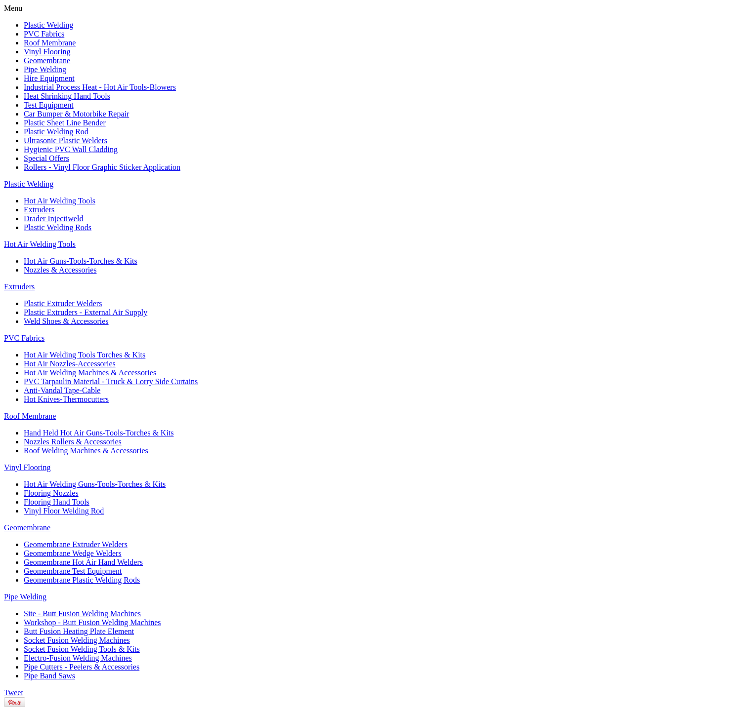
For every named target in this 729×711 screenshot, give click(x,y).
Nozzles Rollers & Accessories (73, 441)
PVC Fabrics (44, 34)
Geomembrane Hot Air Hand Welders (83, 562)
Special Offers (46, 158)
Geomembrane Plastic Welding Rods (82, 580)
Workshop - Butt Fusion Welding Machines (92, 622)
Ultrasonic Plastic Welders (65, 140)
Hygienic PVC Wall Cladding (71, 149)
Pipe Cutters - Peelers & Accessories (81, 667)
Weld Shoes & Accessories (66, 321)
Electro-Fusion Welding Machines (78, 658)
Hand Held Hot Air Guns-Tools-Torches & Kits (99, 433)
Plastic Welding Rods (57, 227)
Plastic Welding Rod (56, 131)
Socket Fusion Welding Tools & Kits (82, 649)
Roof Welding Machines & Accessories (86, 450)
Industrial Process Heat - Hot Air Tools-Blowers (100, 87)
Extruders (39, 209)
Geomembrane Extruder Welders (76, 544)
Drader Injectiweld (53, 218)
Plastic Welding (48, 25)
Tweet (13, 692)
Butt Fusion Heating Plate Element (79, 631)
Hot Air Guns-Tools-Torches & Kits (80, 261)
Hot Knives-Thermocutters (66, 399)
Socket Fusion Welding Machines (77, 640)
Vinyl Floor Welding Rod (64, 511)
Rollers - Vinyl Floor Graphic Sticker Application (102, 167)
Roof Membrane (50, 43)
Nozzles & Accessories (60, 270)
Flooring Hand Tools (56, 502)
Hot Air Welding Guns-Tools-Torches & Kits (95, 484)
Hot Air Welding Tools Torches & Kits (84, 355)
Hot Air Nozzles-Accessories (70, 363)
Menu (13, 8)
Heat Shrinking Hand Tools (67, 96)
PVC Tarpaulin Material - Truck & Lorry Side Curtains (111, 381)
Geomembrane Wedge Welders (73, 553)
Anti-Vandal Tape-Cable (62, 390)
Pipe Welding (45, 69)
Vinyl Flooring (47, 51)
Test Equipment (49, 105)
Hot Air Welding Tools (59, 201)
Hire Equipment (49, 78)
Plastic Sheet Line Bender (65, 122)
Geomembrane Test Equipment (73, 571)
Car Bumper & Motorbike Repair (76, 114)
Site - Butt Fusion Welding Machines (82, 613)
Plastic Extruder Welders (63, 303)
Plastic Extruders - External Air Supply (85, 312)
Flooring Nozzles (51, 493)
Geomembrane (47, 60)
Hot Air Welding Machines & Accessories (90, 372)
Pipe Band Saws (49, 676)
